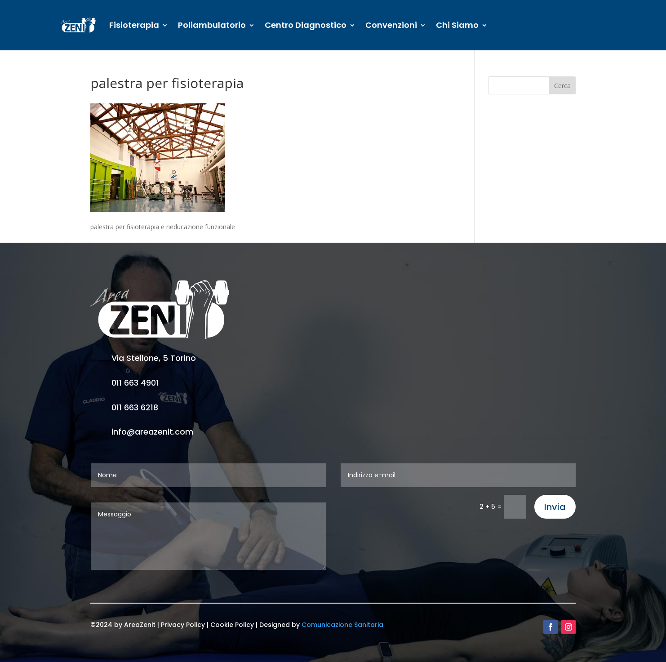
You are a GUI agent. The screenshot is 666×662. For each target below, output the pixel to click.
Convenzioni (391, 25)
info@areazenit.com (152, 431)
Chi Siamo (457, 25)
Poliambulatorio (212, 25)
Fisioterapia (134, 25)
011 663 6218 (134, 407)
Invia (555, 507)
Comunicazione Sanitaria (342, 624)
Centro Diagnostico (305, 25)
